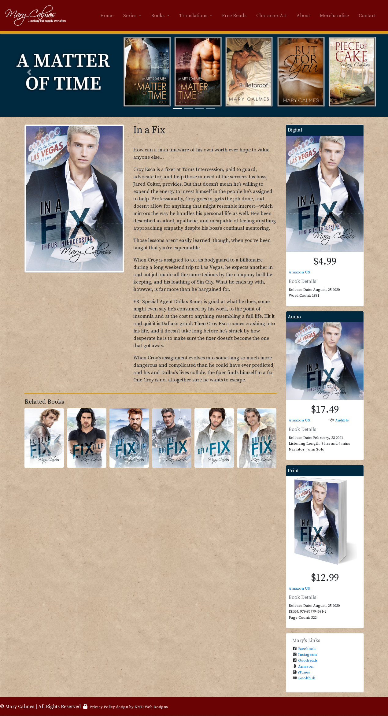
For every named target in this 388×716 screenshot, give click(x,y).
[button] (29, 72)
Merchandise (334, 16)
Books (158, 16)
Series (130, 16)
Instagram (307, 654)
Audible (342, 420)
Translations (194, 16)
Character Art (271, 16)
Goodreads (308, 660)
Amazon (305, 666)
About (303, 16)
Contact (367, 16)
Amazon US (299, 272)
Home (106, 16)
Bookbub (306, 678)
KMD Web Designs (151, 706)
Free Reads (234, 16)
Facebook (307, 648)
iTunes (304, 672)
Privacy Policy (102, 706)
